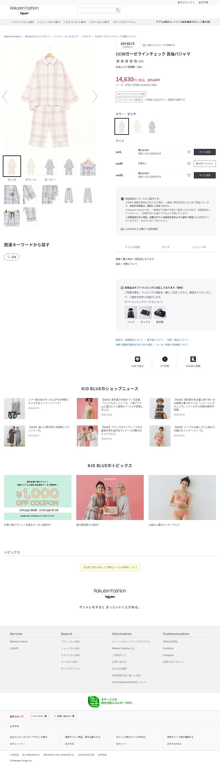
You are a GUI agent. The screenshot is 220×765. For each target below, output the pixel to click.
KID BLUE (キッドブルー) (37, 36)
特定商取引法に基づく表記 (126, 675)
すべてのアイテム (70, 668)
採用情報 (102, 754)
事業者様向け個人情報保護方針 (58, 754)
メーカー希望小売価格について (172, 344)
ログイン (161, 100)
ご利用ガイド (119, 655)
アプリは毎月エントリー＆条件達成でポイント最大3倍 (183, 22)
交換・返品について (177, 340)
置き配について (155, 340)
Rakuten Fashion (41, 10)
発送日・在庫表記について (129, 340)
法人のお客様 (119, 668)
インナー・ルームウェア (66, 36)
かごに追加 (204, 152)
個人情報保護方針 (31, 754)
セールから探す (69, 661)
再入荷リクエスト (205, 163)
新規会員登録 (170, 641)
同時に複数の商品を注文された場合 (134, 344)
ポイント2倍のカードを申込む (131, 737)
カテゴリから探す (70, 655)
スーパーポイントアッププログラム (131, 641)
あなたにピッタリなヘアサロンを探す (28, 737)
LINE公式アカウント (174, 661)
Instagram (168, 655)
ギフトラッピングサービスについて (144, 302)
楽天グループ (185, 2)
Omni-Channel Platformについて (129, 682)
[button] (5, 96)
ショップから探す (70, 648)
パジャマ (86, 36)
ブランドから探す (70, 641)
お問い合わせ (119, 661)
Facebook (168, 648)
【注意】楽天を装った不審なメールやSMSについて (110, 567)
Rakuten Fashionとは (123, 648)
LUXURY (14, 648)
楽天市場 (203, 2)
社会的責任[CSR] (86, 754)
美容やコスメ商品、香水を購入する (82, 737)
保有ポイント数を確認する (180, 737)
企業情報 (14, 754)
